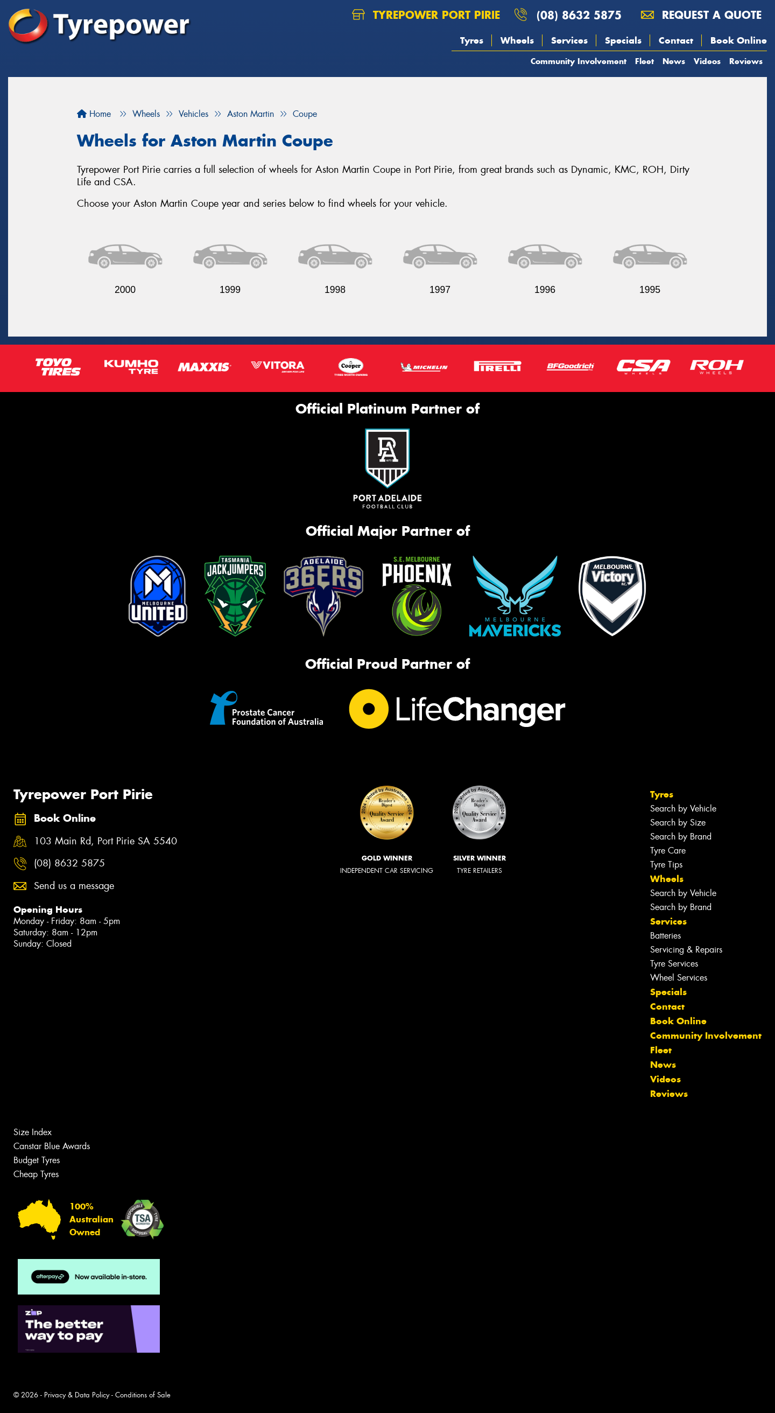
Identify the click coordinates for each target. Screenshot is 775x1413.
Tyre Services (674, 963)
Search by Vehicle (683, 808)
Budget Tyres (36, 1160)
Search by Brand (680, 836)
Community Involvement (578, 61)
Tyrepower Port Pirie (426, 15)
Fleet (644, 61)
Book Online (738, 40)
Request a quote (701, 15)
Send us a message (74, 886)
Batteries (665, 935)
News (674, 61)
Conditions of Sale (143, 1395)
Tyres (471, 40)
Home (94, 114)
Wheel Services (678, 977)
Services (569, 40)
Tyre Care (668, 850)
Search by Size (678, 822)
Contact (676, 40)
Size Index (32, 1132)
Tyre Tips (666, 864)
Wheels (517, 40)
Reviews (746, 61)
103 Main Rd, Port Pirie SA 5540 (105, 841)
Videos (707, 61)
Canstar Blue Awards (51, 1146)
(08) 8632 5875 (579, 15)
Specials (623, 40)
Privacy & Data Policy (76, 1395)
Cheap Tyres (36, 1174)
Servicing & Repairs (686, 949)
